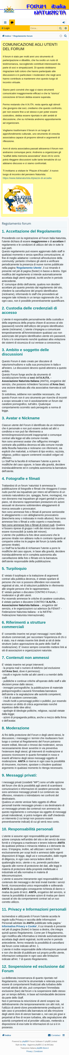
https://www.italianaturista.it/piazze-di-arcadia (27, 178)
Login (7, 28)
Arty (24, 1045)
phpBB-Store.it (43, 1048)
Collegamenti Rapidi (6, 23)
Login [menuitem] (64, 23)
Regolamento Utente (29, 267)
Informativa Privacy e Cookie (19, 926)
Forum (13, 23)
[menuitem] (65, 36)
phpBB (25, 1041)
